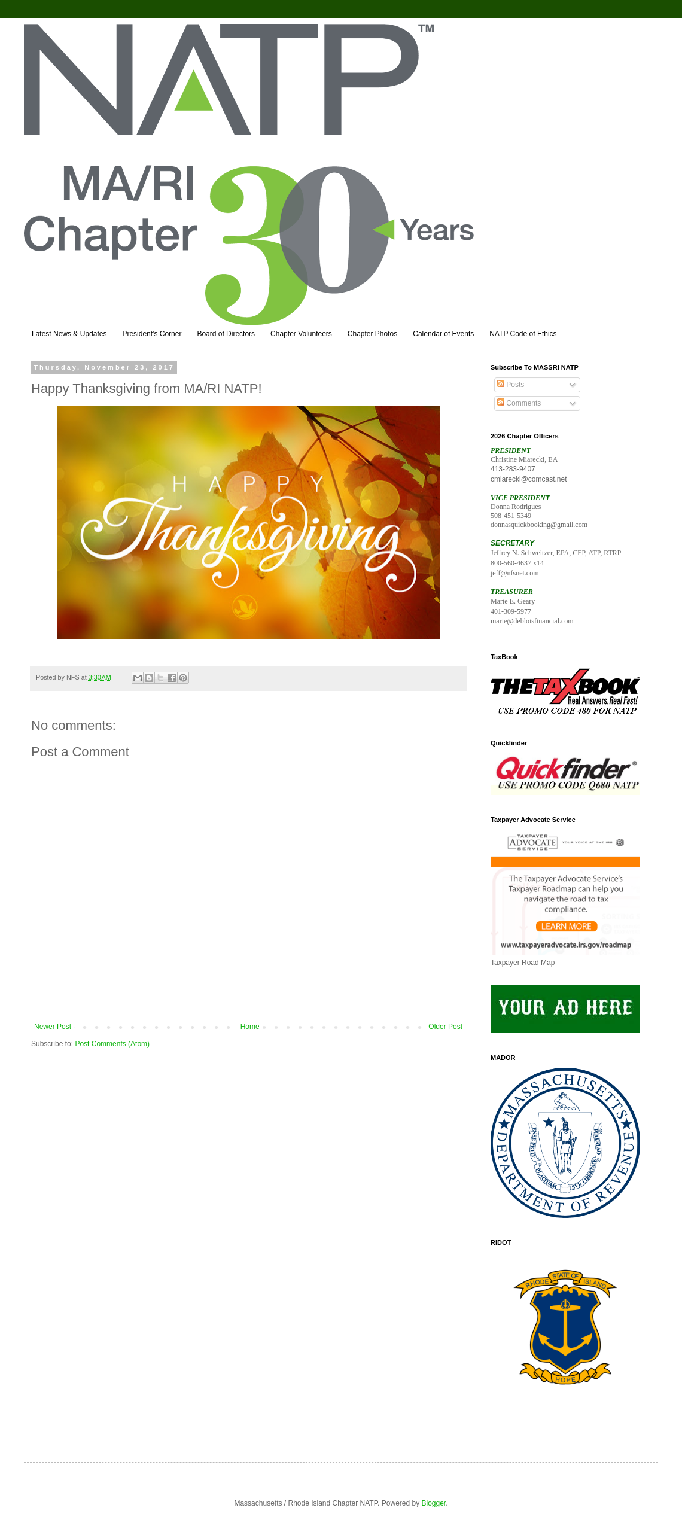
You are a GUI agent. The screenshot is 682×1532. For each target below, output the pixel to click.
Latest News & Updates (69, 334)
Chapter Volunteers (301, 334)
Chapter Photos (372, 334)
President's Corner (151, 334)
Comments (519, 403)
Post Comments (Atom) (112, 1044)
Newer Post (52, 1026)
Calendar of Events (443, 334)
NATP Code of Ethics (522, 334)
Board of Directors (226, 334)
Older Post (445, 1026)
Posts (510, 384)
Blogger (434, 1503)
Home (250, 1026)
